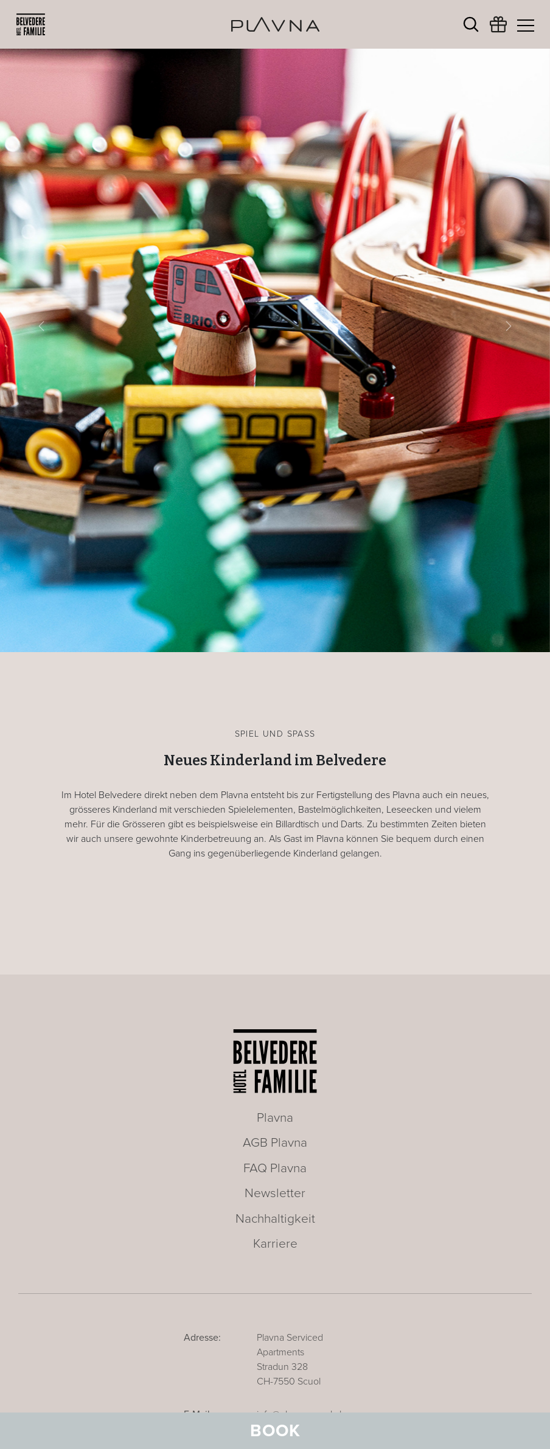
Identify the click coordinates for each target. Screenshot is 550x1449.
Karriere (275, 1243)
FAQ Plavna (275, 1168)
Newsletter (275, 1193)
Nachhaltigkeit (275, 1218)
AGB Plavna (275, 1142)
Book (275, 1430)
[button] (41, 326)
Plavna (275, 1117)
